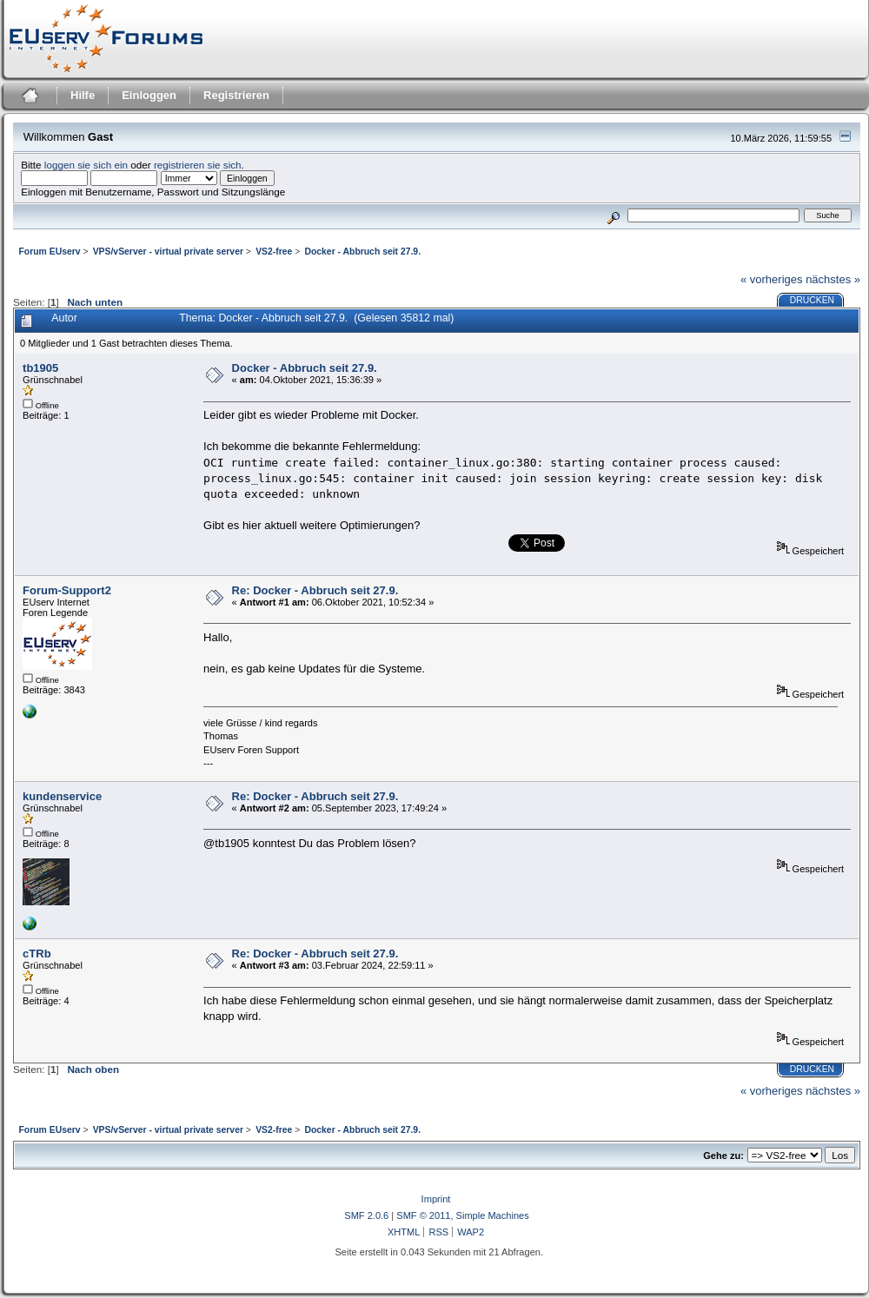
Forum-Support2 (67, 590)
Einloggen (149, 95)
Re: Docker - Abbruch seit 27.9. (315, 590)
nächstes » (833, 279)
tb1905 (40, 367)
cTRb (37, 953)
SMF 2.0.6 (366, 1215)
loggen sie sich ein (86, 164)
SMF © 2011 (423, 1215)
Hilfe (82, 95)
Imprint (436, 1199)
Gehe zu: (723, 1155)
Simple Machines (492, 1215)
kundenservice (62, 796)
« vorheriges (771, 279)
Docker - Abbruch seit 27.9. (304, 367)
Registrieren (236, 95)
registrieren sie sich (198, 164)
